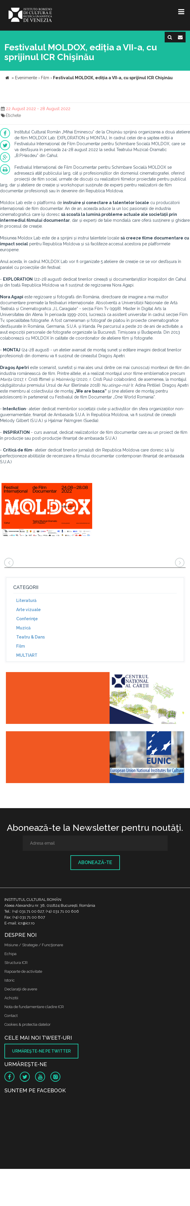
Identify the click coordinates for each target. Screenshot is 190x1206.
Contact (11, 1015)
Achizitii (11, 998)
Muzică (23, 628)
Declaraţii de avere (20, 989)
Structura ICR (16, 962)
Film (20, 646)
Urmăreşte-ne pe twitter (41, 1051)
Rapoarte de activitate (23, 971)
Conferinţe (27, 618)
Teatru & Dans (30, 637)
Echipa (10, 954)
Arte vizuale (28, 609)
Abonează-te (95, 862)
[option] (47, 510)
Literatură (26, 600)
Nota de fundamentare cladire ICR (34, 1007)
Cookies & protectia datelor (27, 1024)
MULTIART (26, 655)
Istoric (9, 980)
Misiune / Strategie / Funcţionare (33, 945)
